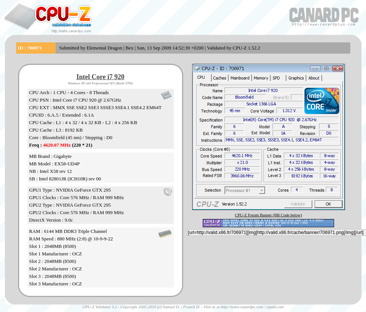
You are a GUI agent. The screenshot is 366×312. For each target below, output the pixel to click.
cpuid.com (275, 306)
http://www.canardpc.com (242, 306)
